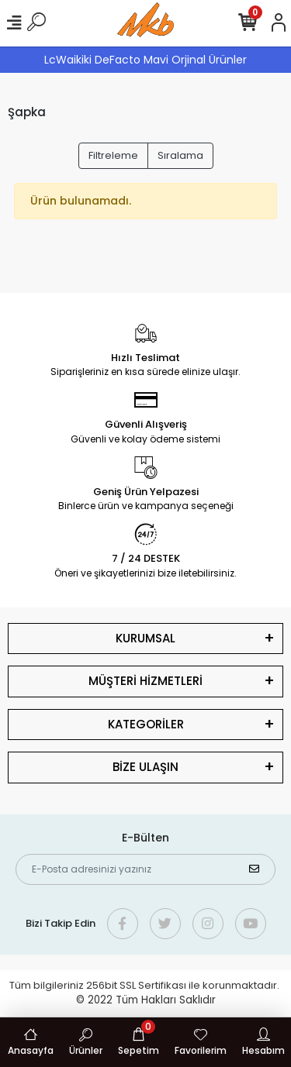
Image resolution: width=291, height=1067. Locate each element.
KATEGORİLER (146, 724)
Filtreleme (113, 155)
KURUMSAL (145, 638)
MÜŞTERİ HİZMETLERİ (145, 681)
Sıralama (180, 155)
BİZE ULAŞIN (145, 767)
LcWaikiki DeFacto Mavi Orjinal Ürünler (145, 59)
